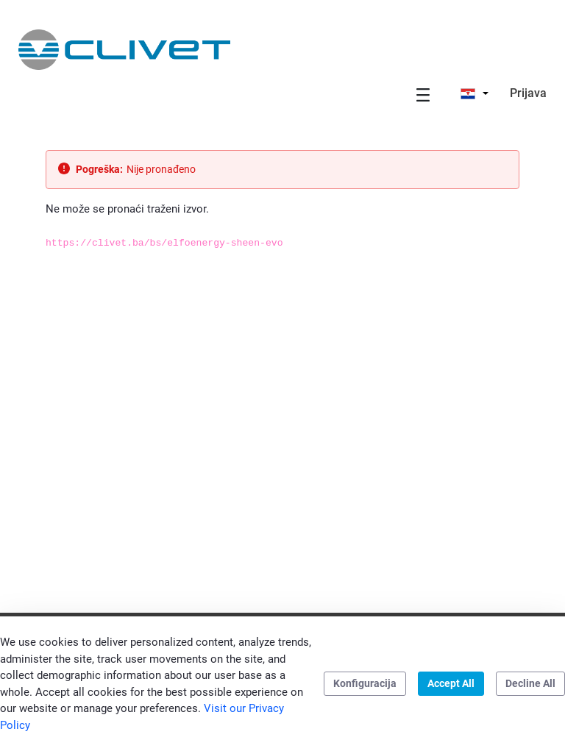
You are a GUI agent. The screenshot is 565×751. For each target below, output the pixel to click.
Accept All (451, 683)
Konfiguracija (365, 683)
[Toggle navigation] (423, 94)
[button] (474, 93)
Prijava (528, 93)
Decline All (530, 683)
